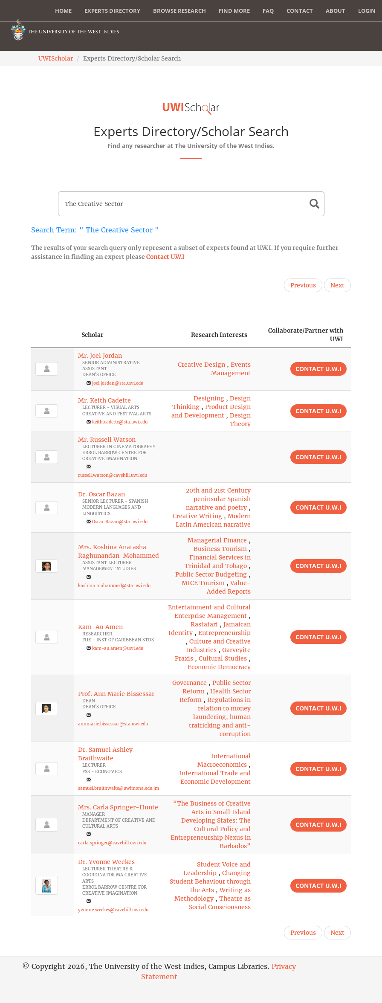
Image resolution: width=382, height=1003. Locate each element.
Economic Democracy (219, 667)
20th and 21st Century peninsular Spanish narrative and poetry (218, 499)
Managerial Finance (217, 540)
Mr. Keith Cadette (104, 400)
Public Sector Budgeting (211, 574)
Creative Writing (197, 516)
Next (337, 285)
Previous (303, 285)
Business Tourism (220, 549)
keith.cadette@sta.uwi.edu (120, 422)
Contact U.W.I (165, 257)
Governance (189, 683)
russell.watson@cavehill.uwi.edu (112, 475)
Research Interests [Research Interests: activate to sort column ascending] (219, 335)
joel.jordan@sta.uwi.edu (117, 383)
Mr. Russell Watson (107, 440)
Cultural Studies (223, 658)
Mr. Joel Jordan (100, 355)
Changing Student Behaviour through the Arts (210, 881)
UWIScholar (55, 58)
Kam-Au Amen (100, 627)
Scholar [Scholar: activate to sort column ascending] (92, 335)
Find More (234, 10)
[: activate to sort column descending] (52, 335)
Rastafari (204, 624)
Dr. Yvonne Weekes (106, 862)
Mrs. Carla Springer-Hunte (118, 807)
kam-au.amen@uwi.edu (117, 648)
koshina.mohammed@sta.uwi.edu (114, 585)
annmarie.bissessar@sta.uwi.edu (113, 724)
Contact (299, 10)
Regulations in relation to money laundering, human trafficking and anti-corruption (220, 717)
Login (367, 10)
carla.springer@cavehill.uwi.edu (112, 843)
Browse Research (179, 10)
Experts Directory (112, 10)
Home (63, 10)
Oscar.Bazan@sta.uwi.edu (120, 522)
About (335, 10)
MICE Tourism (203, 583)
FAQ (268, 10)
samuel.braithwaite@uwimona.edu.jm (118, 788)
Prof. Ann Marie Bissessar (116, 694)
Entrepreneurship (224, 633)
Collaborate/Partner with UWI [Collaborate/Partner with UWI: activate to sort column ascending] (305, 335)
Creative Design (201, 364)
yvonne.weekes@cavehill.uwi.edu (113, 910)
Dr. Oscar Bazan (101, 494)
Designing (209, 398)
